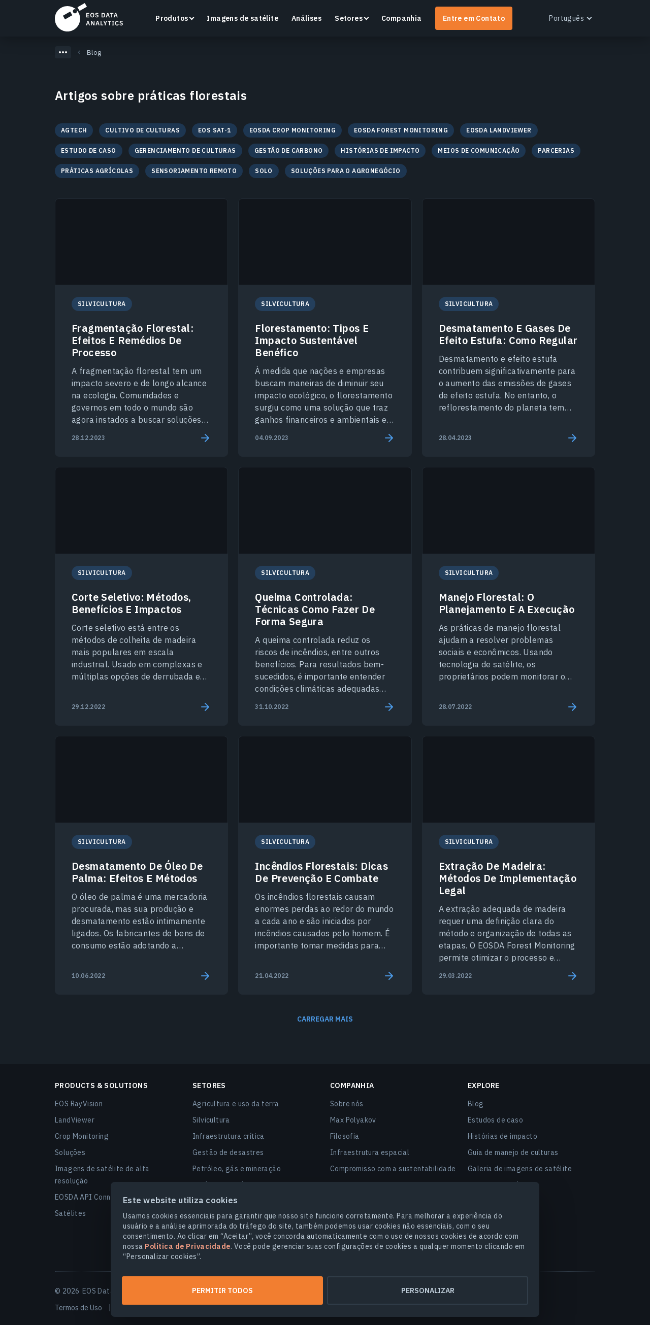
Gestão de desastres (228, 1152)
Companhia (401, 18)
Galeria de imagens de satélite (520, 1168)
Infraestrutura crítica (228, 1136)
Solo (264, 171)
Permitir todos (222, 1290)
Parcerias (556, 150)
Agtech (74, 130)
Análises (306, 18)
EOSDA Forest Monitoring (401, 130)
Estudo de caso (88, 150)
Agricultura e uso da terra (235, 1103)
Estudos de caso (495, 1120)
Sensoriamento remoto (194, 171)
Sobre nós (347, 1103)
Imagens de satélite (242, 18)
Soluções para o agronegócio (346, 171)
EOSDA (89, 17)
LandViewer (74, 1120)
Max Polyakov (353, 1120)
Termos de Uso (78, 1307)
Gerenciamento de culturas (185, 150)
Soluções (70, 1152)
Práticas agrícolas (97, 171)
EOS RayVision (79, 1103)
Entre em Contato (474, 18)
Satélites (70, 1213)
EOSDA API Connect (88, 1197)
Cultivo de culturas (142, 130)
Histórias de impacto (380, 150)
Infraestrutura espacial (369, 1152)
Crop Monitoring (82, 1136)
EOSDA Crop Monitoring (292, 130)
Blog (476, 1103)
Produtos (171, 18)
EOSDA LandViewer (498, 130)
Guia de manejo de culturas (513, 1152)
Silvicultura (211, 1120)
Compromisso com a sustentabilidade (393, 1168)
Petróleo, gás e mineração (236, 1168)
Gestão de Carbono (288, 150)
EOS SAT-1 (214, 130)
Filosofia (345, 1136)
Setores (349, 18)
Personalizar (427, 1290)
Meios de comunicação (478, 150)
